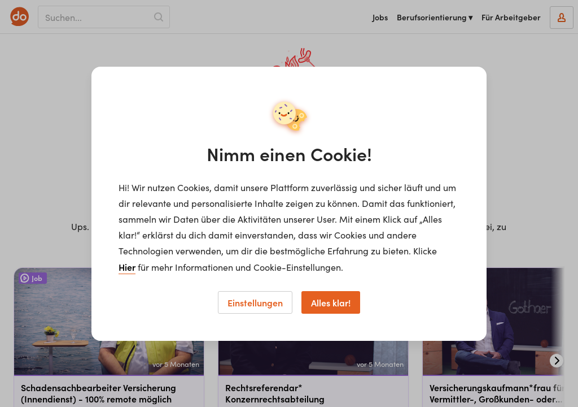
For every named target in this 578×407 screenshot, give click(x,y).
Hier (127, 267)
